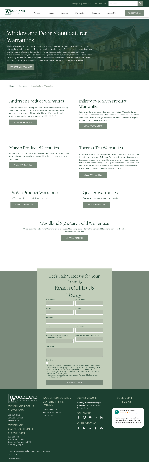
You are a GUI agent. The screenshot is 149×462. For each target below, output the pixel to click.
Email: (48, 309)
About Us (111, 13)
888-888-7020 (50, 116)
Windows (37, 13)
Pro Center (79, 13)
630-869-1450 (14, 415)
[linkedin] (96, 418)
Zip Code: (79, 327)
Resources (96, 13)
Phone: (78, 309)
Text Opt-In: (51, 360)
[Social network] (101, 418)
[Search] (140, 3)
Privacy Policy (15, 459)
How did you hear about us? (87, 336)
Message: (50, 346)
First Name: (50, 300)
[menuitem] (82, 4)
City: (48, 327)
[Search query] (123, 3)
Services (64, 13)
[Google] (101, 428)
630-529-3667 (48, 416)
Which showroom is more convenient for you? (57, 336)
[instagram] (84, 418)
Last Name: (80, 300)
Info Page (13, 454)
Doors (51, 13)
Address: (49, 318)
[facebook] (79, 418)
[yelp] (90, 428)
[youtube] (90, 418)
